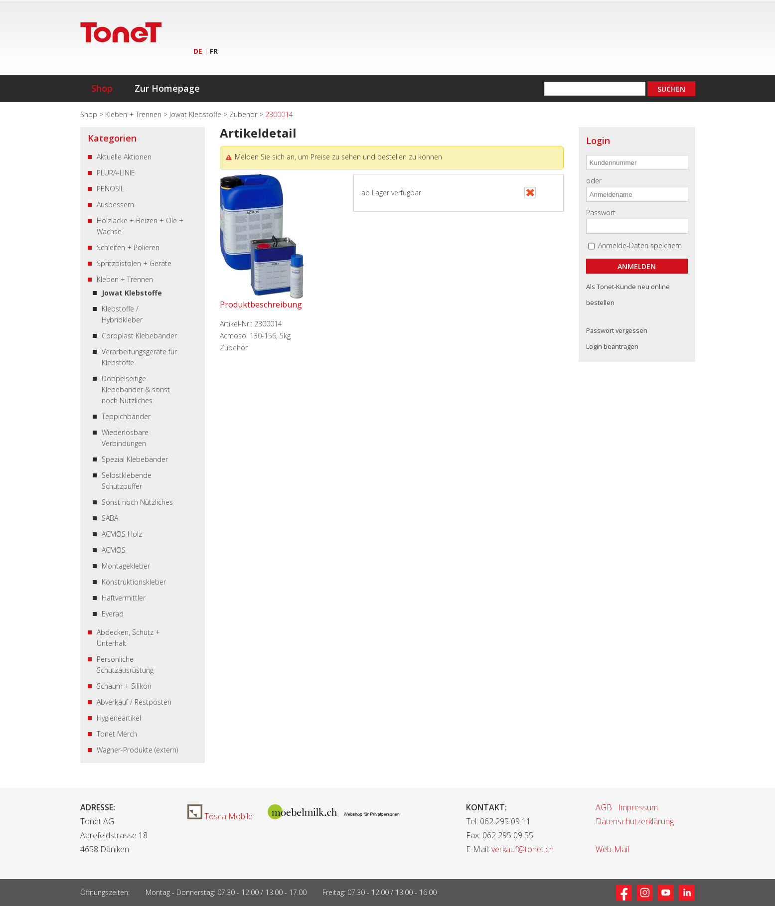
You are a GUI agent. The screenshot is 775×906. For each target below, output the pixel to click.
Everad (113, 613)
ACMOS (114, 550)
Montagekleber (126, 566)
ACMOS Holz (122, 534)
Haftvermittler (124, 598)
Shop (102, 88)
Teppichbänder (126, 416)
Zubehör (244, 114)
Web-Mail (612, 849)
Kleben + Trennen (134, 114)
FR (214, 51)
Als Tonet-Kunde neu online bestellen (628, 294)
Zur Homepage (167, 88)
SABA (110, 518)
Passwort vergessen (616, 330)
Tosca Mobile (220, 816)
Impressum (638, 807)
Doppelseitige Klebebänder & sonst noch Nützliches (136, 389)
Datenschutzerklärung (635, 821)
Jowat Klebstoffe (196, 114)
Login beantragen (612, 346)
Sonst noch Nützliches (137, 502)
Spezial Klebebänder (135, 459)
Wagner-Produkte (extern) (137, 750)
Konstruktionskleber (134, 582)
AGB (604, 807)
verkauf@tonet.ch (522, 849)
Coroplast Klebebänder (139, 335)
